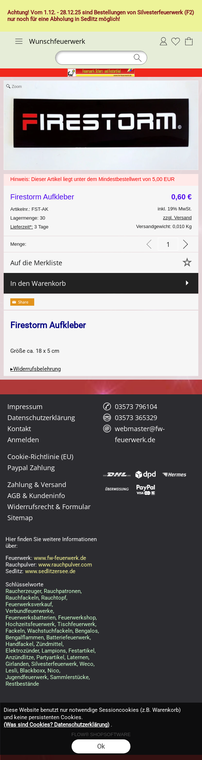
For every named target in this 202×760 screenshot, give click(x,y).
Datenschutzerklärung (41, 417)
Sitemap (20, 517)
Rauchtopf (53, 597)
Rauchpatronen (62, 591)
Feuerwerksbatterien (31, 617)
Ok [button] (101, 746)
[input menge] (168, 244)
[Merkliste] (175, 41)
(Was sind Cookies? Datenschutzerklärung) (56, 724)
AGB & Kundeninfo (36, 495)
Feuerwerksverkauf (29, 604)
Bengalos (86, 631)
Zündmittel (49, 644)
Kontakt (19, 428)
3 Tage (29, 227)
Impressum (25, 406)
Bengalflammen (25, 637)
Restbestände (22, 684)
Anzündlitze (20, 657)
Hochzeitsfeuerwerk (30, 624)
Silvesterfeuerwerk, (54, 664)
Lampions (54, 650)
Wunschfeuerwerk (57, 41)
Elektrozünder (22, 650)
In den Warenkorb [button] (38, 283)
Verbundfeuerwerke (29, 611)
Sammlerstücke (69, 677)
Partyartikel (50, 657)
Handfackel (19, 644)
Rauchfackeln (22, 597)
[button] (19, 41)
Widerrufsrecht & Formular (49, 506)
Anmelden (163, 41)
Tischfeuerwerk (76, 624)
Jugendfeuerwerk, (27, 677)
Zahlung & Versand (36, 484)
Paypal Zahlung (31, 467)
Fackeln (15, 631)
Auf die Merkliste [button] (36, 262)
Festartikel (81, 650)
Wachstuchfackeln (49, 631)
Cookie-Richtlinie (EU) (40, 456)
